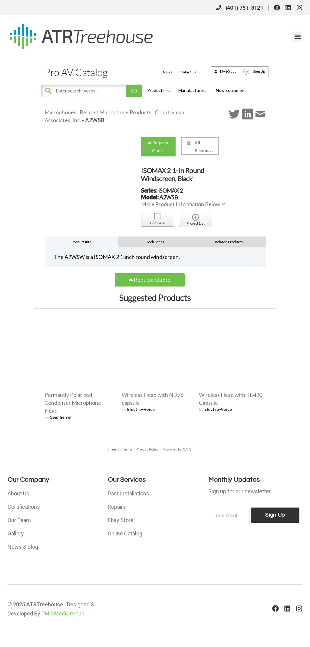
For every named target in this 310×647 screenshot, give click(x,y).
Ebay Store (121, 520)
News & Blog (23, 547)
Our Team (19, 520)
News (167, 72)
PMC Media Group (62, 613)
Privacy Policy (148, 449)
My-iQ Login (229, 71)
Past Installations (128, 493)
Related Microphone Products (115, 112)
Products (158, 90)
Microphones (60, 112)
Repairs (117, 507)
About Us (18, 493)
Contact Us (187, 72)
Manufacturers (192, 90)
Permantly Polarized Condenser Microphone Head (73, 402)
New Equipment (231, 90)
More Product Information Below (183, 204)
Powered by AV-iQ (177, 449)
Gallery (16, 533)
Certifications (24, 507)
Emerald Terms (120, 449)
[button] (297, 37)
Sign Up (259, 71)
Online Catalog (125, 533)
